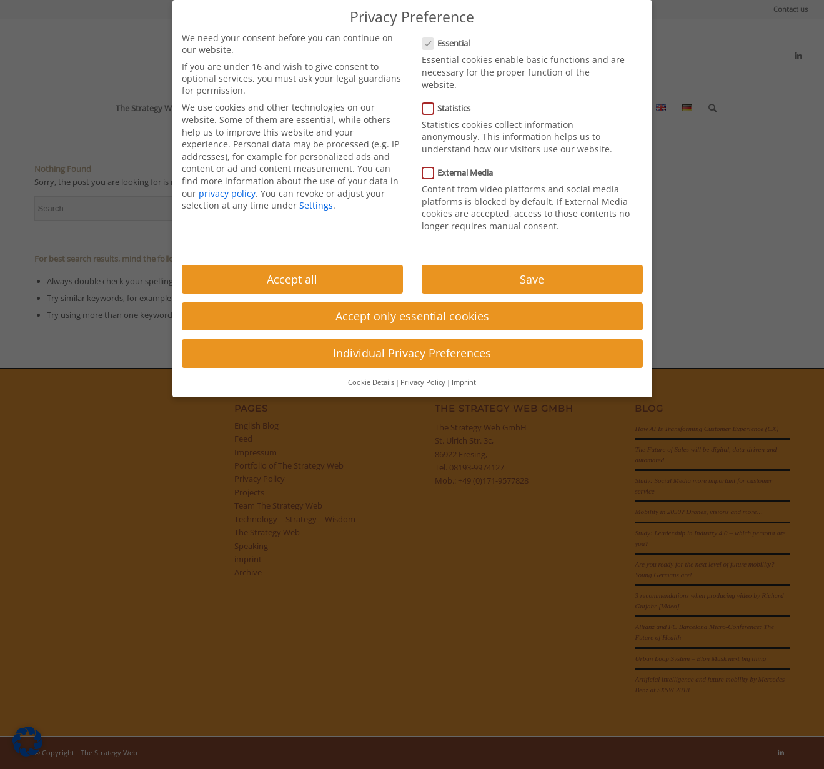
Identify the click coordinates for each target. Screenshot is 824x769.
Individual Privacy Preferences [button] (412, 352)
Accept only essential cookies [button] (412, 316)
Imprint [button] (464, 382)
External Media (463, 172)
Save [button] (532, 279)
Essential (451, 43)
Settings (316, 205)
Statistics (452, 108)
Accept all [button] (292, 279)
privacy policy (227, 193)
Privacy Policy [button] (422, 382)
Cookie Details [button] (371, 382)
